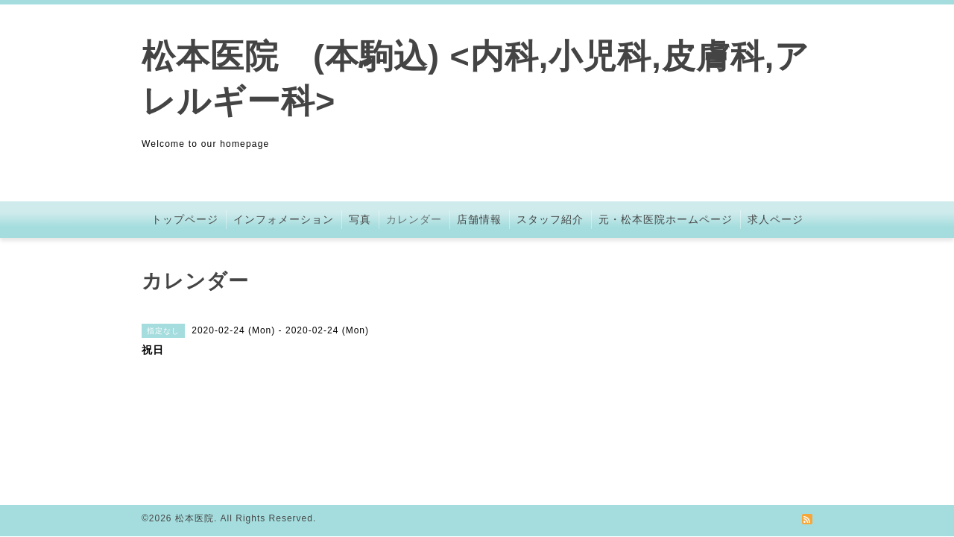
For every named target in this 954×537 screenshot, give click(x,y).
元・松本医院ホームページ (665, 219)
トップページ (184, 219)
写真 (360, 219)
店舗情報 (479, 219)
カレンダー (414, 219)
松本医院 (194, 518)
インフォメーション (283, 219)
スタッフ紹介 (550, 219)
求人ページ (775, 219)
